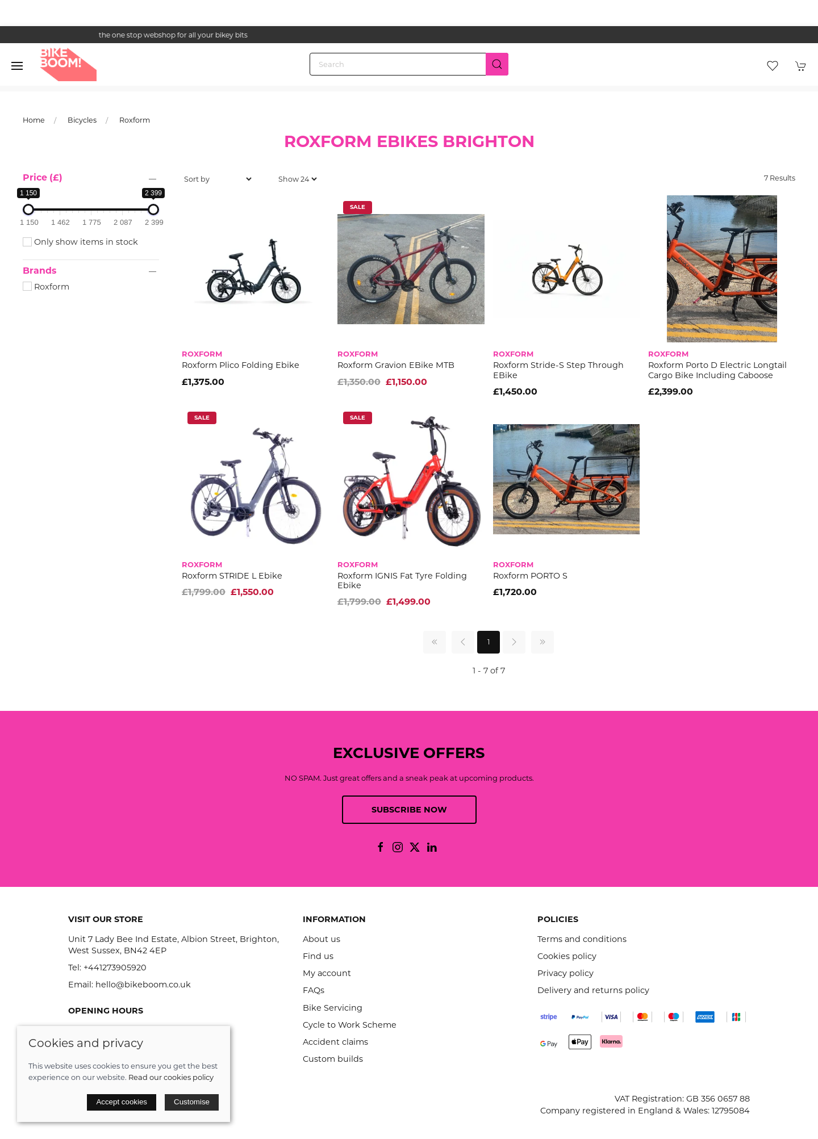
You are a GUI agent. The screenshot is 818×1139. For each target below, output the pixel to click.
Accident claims (335, 1042)
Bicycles (82, 120)
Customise (192, 1102)
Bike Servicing (332, 1008)
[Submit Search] (497, 64)
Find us (318, 956)
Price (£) (42, 177)
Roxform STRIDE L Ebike (232, 576)
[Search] (409, 64)
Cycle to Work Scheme (350, 1025)
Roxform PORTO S (530, 576)
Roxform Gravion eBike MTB (395, 365)
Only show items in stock (80, 242)
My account (327, 973)
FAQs (313, 990)
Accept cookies (121, 1102)
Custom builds (333, 1059)
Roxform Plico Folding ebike (240, 365)
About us (321, 939)
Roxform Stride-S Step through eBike (558, 370)
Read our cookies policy (171, 1077)
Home (34, 120)
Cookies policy (566, 956)
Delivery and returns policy (593, 990)
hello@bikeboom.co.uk (143, 984)
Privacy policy (565, 973)
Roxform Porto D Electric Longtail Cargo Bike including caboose (717, 370)
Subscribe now (409, 810)
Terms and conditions (582, 939)
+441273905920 (115, 967)
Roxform (134, 120)
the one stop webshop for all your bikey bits (409, 35)
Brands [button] (39, 271)
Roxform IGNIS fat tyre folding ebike (402, 581)
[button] (17, 65)
